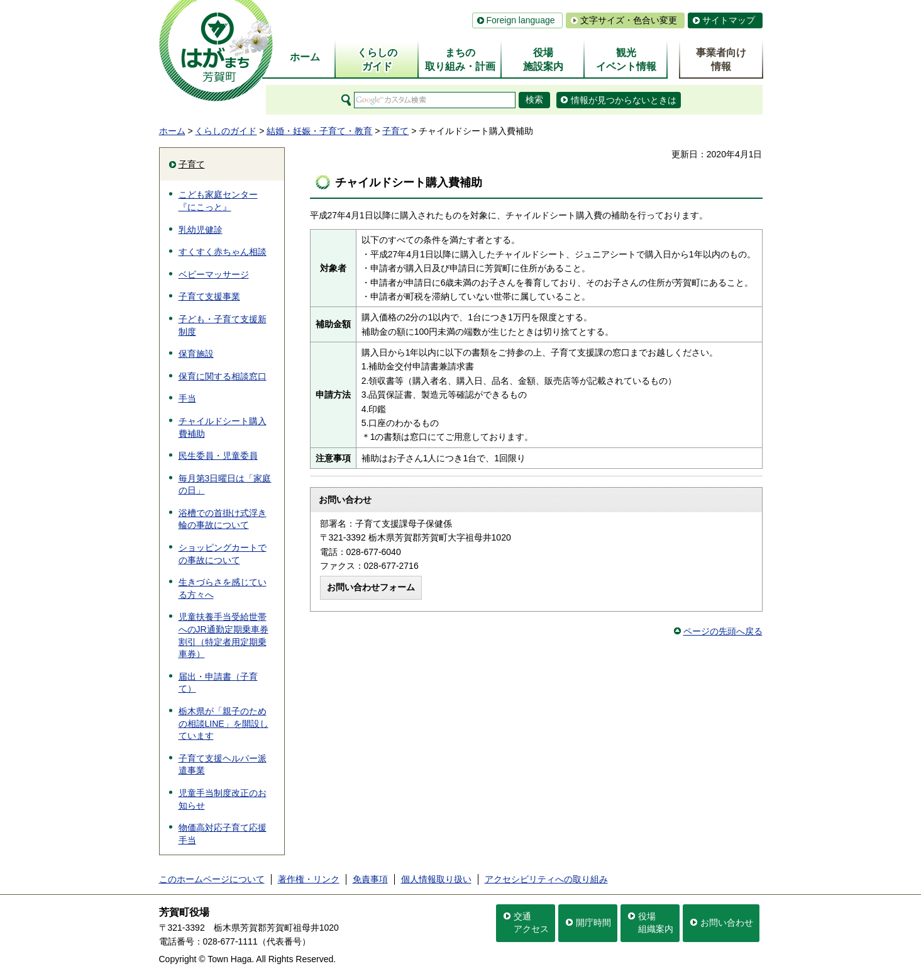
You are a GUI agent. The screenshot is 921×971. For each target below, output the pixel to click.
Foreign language (521, 20)
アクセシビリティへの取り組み (546, 879)
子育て (395, 131)
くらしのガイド (225, 131)
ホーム (172, 131)
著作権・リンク (308, 879)
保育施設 (196, 354)
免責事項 (370, 879)
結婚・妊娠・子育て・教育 (319, 131)
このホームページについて (212, 879)
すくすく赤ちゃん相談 (223, 252)
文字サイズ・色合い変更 (628, 20)
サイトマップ (728, 20)
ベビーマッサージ (214, 274)
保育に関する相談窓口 (223, 376)
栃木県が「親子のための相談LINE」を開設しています (223, 723)
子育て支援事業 (209, 296)
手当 (187, 398)
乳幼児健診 (201, 230)
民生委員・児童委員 (218, 456)
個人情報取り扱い (436, 879)
